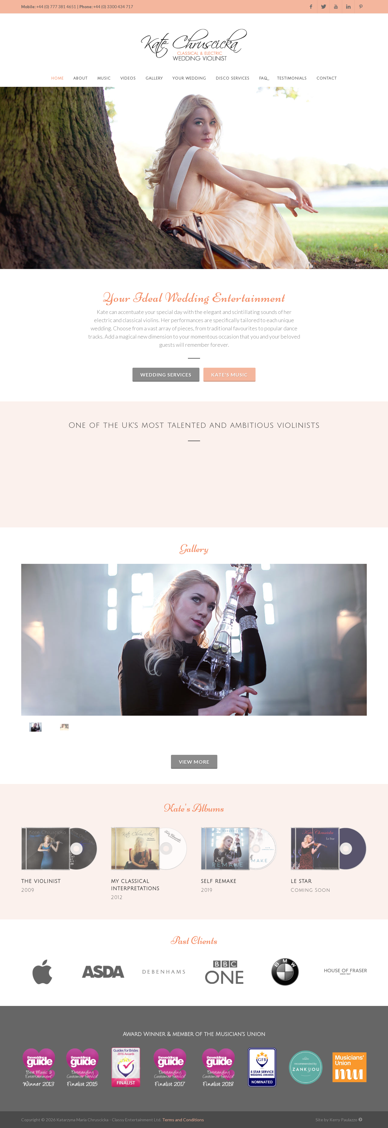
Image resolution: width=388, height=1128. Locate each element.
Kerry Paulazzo (343, 1119)
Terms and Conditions (183, 1119)
